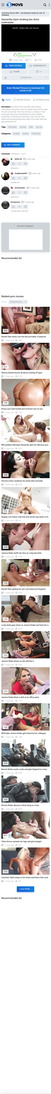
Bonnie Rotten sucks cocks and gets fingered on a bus (24, 769)
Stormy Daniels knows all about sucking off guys (21, 373)
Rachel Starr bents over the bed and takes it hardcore (23, 337)
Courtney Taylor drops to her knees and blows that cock (24, 877)
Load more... (26, 889)
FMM (31, 127)
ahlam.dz (18, 159)
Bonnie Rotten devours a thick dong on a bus (20, 805)
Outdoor (25, 134)
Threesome (36, 134)
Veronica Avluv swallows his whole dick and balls (22, 481)
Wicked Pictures (23, 100)
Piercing (23, 127)
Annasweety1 (20, 188)
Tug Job (39, 127)
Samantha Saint (42, 100)
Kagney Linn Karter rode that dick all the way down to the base (25, 517)
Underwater (12, 127)
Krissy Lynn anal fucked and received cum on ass (22, 409)
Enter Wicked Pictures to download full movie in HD (25, 89)
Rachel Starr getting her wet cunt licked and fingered (23, 589)
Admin (8, 100)
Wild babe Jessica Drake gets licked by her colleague (23, 733)
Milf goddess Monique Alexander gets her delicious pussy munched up (25, 445)
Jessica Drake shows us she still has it (17, 661)
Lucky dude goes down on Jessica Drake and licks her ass (25, 625)
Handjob (16, 134)
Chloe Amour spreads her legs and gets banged (21, 841)
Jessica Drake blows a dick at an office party (20, 697)
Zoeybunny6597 (21, 173)
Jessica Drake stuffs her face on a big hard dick (21, 553)
